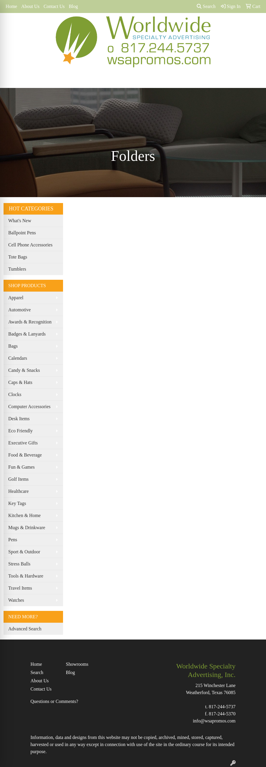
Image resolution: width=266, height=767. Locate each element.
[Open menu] (254, 79)
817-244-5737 (222, 706)
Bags (13, 346)
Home (11, 6)
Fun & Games (21, 467)
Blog (73, 6)
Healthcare (18, 491)
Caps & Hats (20, 382)
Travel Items (20, 588)
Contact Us (54, 6)
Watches (16, 600)
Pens (12, 539)
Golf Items (18, 479)
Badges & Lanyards (27, 333)
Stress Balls (19, 563)
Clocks (14, 394)
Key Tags (17, 503)
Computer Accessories (29, 406)
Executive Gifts (23, 442)
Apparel (16, 297)
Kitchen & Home (24, 515)
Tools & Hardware (25, 575)
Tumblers (17, 269)
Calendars (17, 358)
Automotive (19, 309)
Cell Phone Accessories (30, 244)
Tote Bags (17, 256)
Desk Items (18, 418)
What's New (19, 220)
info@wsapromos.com (214, 720)
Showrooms (77, 664)
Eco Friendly (20, 430)
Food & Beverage (25, 454)
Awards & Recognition (30, 321)
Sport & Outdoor (24, 551)
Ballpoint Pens (22, 232)
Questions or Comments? (54, 701)
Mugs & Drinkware (26, 527)
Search (206, 6)
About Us (30, 6)
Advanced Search (24, 628)
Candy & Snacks (24, 370)
